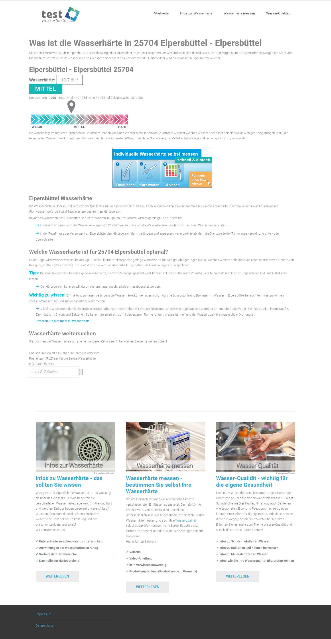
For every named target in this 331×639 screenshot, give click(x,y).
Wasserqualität (185, 520)
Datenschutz (44, 625)
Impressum (43, 614)
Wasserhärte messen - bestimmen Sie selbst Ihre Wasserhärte (158, 485)
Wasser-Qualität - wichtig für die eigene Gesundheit (252, 481)
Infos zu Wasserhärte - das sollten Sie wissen (69, 481)
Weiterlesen (57, 576)
